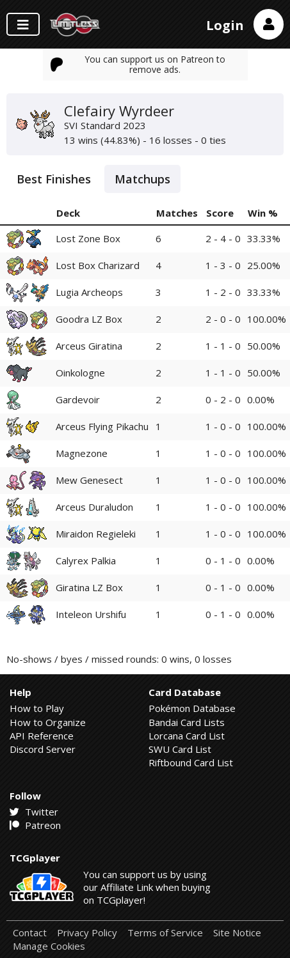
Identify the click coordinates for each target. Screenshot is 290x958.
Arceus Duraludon (94, 506)
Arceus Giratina (89, 345)
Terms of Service (165, 932)
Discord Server (43, 749)
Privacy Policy (87, 932)
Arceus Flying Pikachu (102, 426)
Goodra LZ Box (89, 319)
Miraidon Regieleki (96, 533)
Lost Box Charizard (98, 265)
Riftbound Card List (191, 762)
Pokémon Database (192, 708)
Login (225, 25)
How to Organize (48, 722)
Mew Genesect (89, 480)
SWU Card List (180, 749)
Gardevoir (78, 399)
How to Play (37, 708)
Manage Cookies (49, 946)
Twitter (34, 811)
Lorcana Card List (187, 735)
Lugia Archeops (89, 292)
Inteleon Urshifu (91, 614)
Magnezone (82, 453)
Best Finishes (54, 179)
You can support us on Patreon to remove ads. (138, 64)
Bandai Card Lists (187, 722)
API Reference (42, 735)
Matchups (142, 179)
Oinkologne (80, 372)
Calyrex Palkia (86, 560)
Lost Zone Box (88, 238)
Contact (30, 932)
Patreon (35, 825)
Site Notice (237, 932)
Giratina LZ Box (89, 587)
